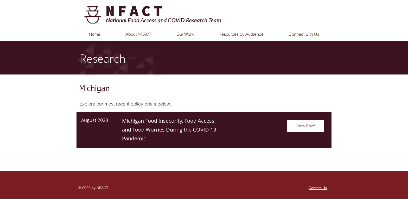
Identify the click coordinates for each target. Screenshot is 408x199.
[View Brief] (305, 126)
